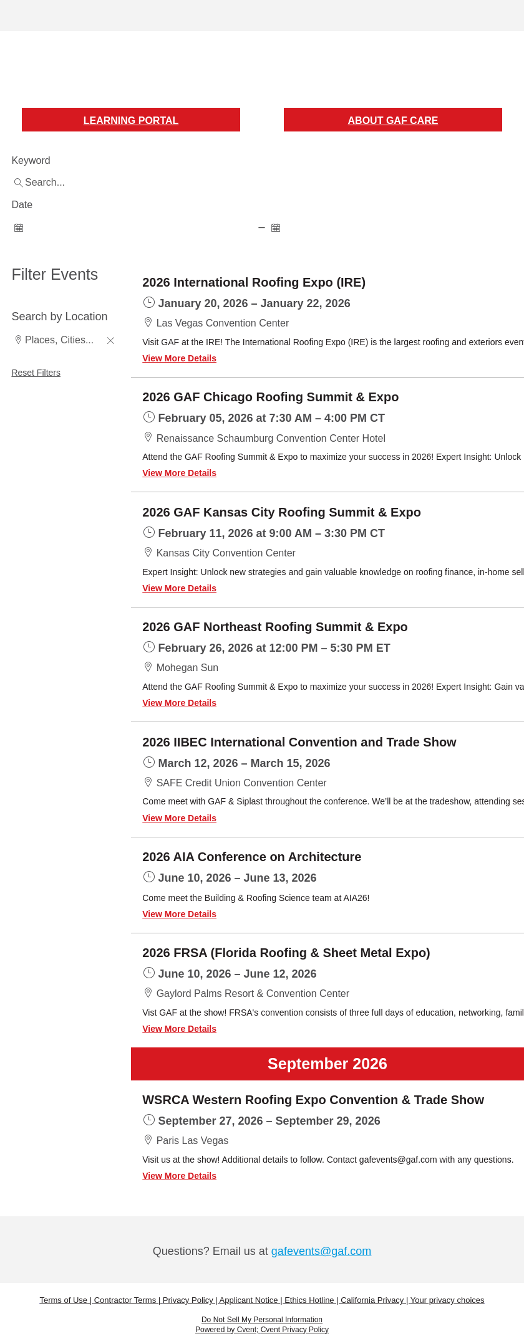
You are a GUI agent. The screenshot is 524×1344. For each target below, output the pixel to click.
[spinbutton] (133, 227)
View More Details (179, 358)
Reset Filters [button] (36, 373)
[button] (110, 341)
